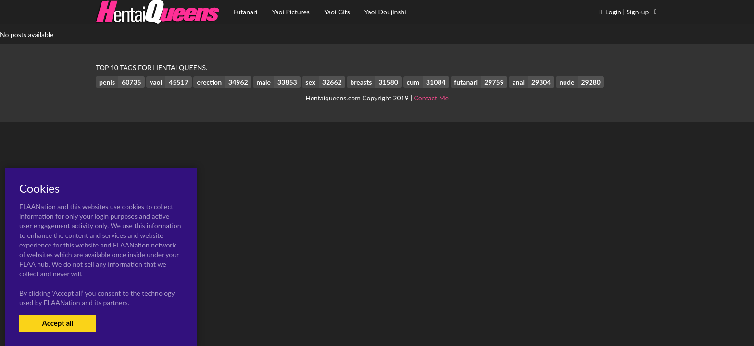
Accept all (57, 323)
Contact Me (431, 98)
